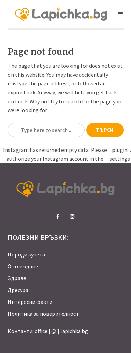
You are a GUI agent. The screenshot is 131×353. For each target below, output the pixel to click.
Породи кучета (26, 254)
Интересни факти (30, 301)
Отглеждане (23, 266)
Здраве (17, 278)
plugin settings (120, 154)
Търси (105, 129)
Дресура (18, 289)
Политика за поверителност (43, 313)
